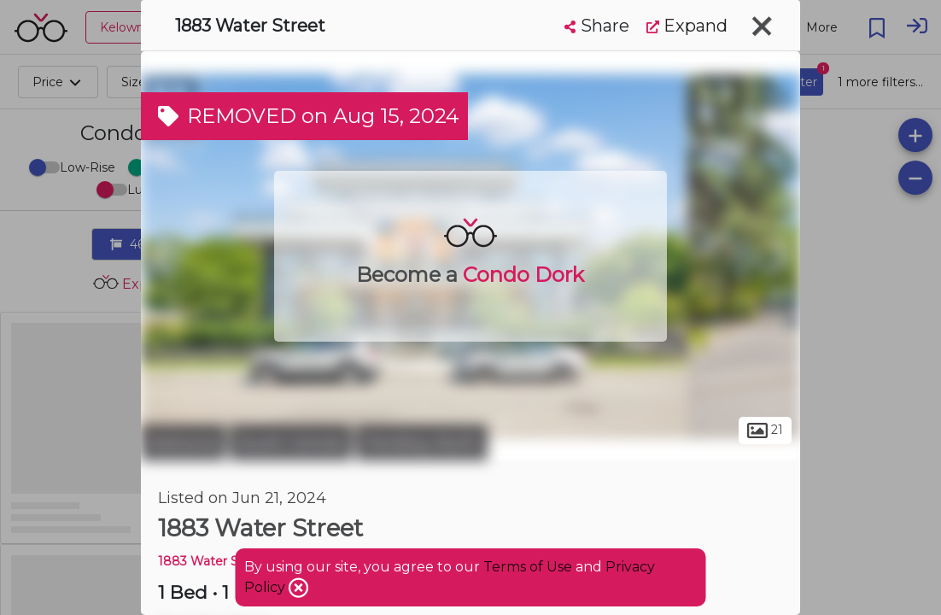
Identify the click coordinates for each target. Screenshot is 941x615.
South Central (290, 442)
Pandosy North (422, 442)
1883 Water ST (201, 561)
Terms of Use (527, 567)
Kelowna (183, 442)
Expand (687, 25)
